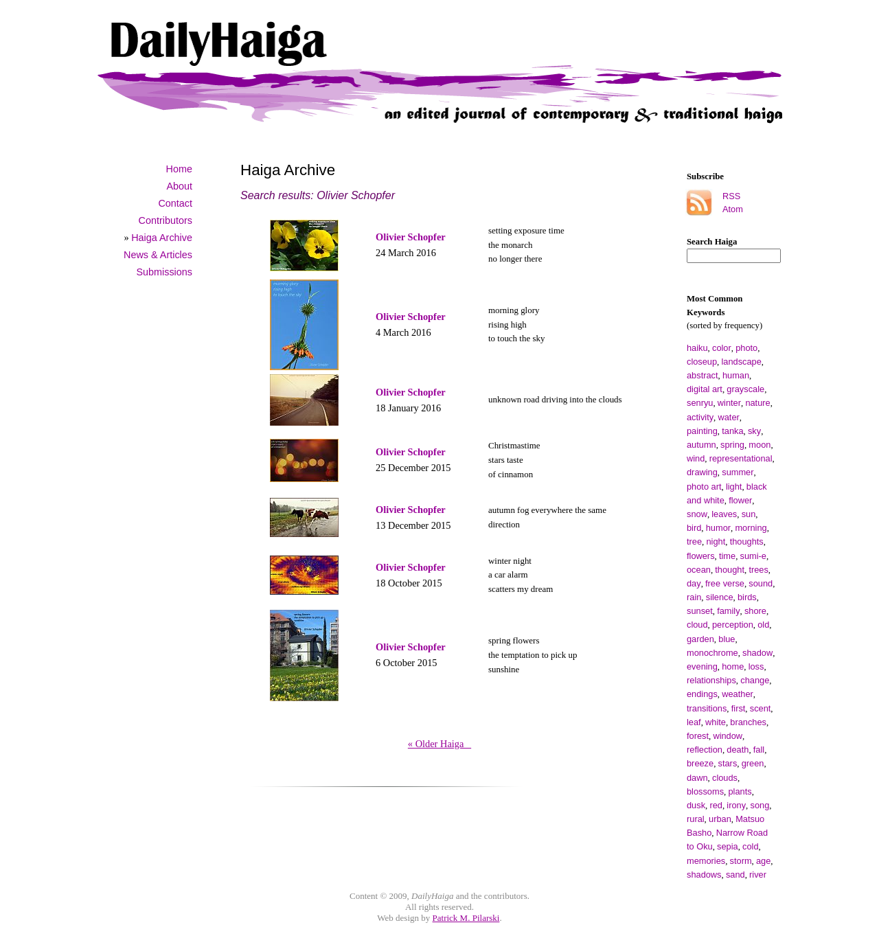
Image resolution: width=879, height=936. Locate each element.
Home (179, 168)
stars (728, 763)
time (727, 556)
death (738, 749)
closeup (702, 361)
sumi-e (753, 556)
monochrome (712, 653)
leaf (694, 722)
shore (755, 611)
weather (737, 694)
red (715, 805)
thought (729, 569)
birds (747, 597)
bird (694, 528)
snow (697, 514)
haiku (697, 348)
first (738, 708)
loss (756, 666)
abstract (702, 375)
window (727, 736)
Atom (732, 209)
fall (758, 749)
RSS (731, 196)
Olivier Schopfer (411, 236)
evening (702, 666)
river (757, 874)
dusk (696, 805)
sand (735, 874)
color (721, 348)
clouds (725, 778)
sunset (700, 611)
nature (757, 403)
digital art (704, 389)
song (760, 805)
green (753, 763)
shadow (757, 653)
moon (759, 445)
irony (736, 805)
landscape (742, 361)
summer (737, 472)
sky (754, 431)
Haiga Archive (161, 237)
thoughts (747, 541)
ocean (699, 569)
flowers (701, 556)
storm (741, 861)
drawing (702, 472)
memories (706, 861)
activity (700, 417)
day (694, 583)
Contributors (165, 220)
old (763, 624)
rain (694, 597)
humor (718, 528)
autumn (701, 445)
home (733, 666)
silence (719, 597)
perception (732, 624)
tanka (732, 431)
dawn (697, 778)
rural (696, 819)
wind (696, 458)
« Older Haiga (439, 743)
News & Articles (158, 254)
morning (750, 528)
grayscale (745, 389)
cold (750, 846)
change (754, 680)
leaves (724, 514)
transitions (707, 708)
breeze (700, 763)
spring (732, 445)
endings (702, 694)
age (763, 861)
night (715, 541)
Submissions (164, 271)
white (715, 722)
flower (740, 500)
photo (746, 348)
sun (749, 514)
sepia (727, 846)
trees (758, 569)
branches (748, 722)
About (179, 186)
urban (720, 819)
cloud (697, 624)
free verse (724, 583)
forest (698, 736)
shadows (704, 874)
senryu (700, 403)
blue (726, 639)
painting (702, 431)
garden (700, 639)
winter (729, 403)
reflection (704, 749)
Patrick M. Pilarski (466, 918)
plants (739, 791)
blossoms (705, 791)
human (735, 375)
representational (741, 458)
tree (694, 541)
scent (760, 708)
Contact (175, 203)
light (734, 486)
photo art (704, 486)
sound (761, 583)
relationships (711, 680)
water (729, 417)
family (728, 611)
